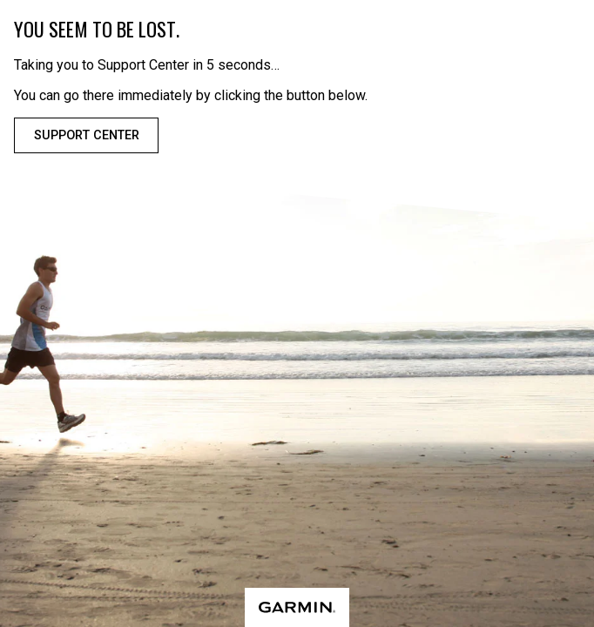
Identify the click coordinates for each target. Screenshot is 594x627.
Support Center (86, 135)
